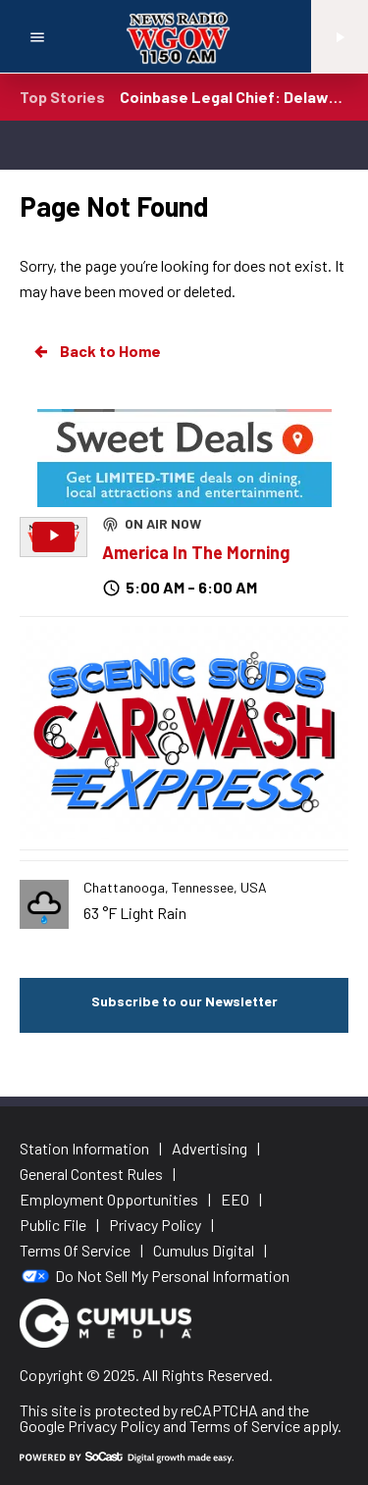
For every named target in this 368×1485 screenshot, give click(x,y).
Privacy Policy (114, 1425)
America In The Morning (195, 552)
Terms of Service (244, 1425)
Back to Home (96, 351)
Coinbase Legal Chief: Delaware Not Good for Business (234, 96)
